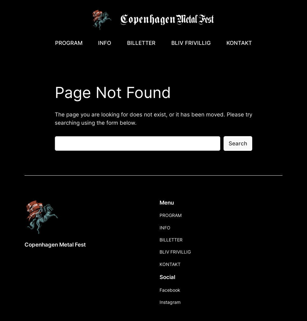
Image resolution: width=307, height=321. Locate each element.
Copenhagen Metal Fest (55, 244)
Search (238, 143)
